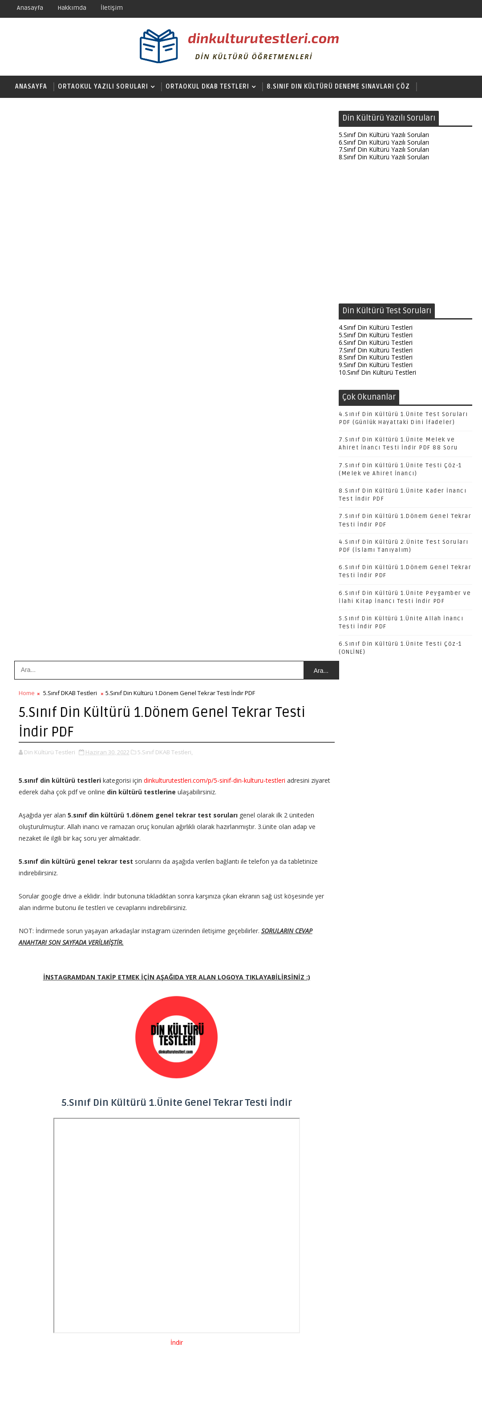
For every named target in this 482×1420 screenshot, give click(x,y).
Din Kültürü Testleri (389, 1406)
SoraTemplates (66, 1406)
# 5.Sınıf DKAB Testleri (87, 930)
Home (27, 139)
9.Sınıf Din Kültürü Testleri (376, 365)
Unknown (57, 1138)
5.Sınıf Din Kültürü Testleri (376, 335)
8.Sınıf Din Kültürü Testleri (376, 358)
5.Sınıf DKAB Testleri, (165, 198)
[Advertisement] (405, 235)
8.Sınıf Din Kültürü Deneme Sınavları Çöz (338, 86)
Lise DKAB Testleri (46, 109)
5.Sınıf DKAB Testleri (70, 139)
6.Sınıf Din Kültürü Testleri (376, 343)
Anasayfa (30, 8)
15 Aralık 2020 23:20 (68, 1147)
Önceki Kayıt (301, 1355)
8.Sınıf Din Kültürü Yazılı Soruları (384, 158)
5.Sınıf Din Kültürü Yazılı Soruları (384, 135)
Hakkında (437, 1406)
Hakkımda (71, 8)
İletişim (112, 8)
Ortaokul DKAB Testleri (207, 86)
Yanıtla (50, 1172)
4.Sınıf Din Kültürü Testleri (376, 328)
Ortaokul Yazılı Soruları (103, 86)
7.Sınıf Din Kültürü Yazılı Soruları (384, 150)
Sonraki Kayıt (39, 1355)
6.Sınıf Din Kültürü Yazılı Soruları (384, 142)
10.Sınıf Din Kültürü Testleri (377, 372)
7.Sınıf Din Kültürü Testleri (376, 350)
